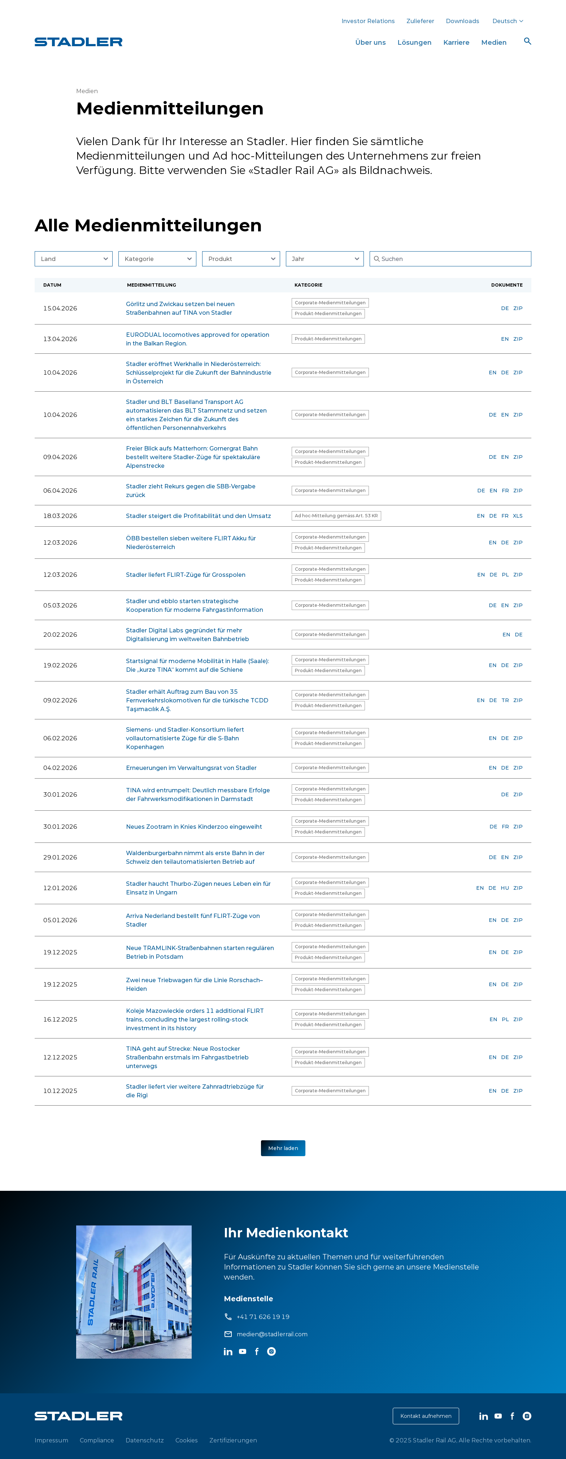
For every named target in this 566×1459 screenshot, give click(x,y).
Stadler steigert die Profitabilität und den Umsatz (198, 515)
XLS (518, 516)
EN (505, 339)
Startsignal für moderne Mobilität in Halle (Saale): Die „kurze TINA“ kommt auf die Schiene (197, 665)
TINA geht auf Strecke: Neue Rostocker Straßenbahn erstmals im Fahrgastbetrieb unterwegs (187, 1057)
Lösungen (414, 42)
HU (505, 888)
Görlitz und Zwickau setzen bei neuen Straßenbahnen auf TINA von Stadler (180, 308)
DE (505, 308)
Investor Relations (368, 21)
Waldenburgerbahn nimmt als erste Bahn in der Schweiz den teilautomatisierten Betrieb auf (195, 857)
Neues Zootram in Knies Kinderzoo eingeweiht (194, 826)
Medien (494, 42)
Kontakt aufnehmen (426, 1416)
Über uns (370, 42)
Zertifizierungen (233, 1440)
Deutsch (508, 21)
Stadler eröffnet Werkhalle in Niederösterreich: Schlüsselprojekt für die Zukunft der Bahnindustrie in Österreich (198, 372)
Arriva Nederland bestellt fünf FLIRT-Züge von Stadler (193, 920)
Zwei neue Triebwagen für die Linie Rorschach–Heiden (194, 984)
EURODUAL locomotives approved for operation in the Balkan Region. (197, 339)
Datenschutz (145, 1440)
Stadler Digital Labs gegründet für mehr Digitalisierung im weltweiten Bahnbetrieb (187, 635)
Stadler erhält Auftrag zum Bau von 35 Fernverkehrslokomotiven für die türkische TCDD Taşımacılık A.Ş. (197, 700)
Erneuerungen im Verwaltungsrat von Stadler (191, 767)
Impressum (51, 1440)
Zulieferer (420, 21)
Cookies (186, 1440)
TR (505, 700)
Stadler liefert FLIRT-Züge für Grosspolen (185, 574)
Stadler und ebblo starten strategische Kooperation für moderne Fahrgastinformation (194, 605)
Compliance (97, 1440)
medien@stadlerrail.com (272, 1334)
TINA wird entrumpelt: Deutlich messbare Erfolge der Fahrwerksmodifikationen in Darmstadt (198, 794)
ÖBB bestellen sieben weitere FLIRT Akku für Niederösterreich (191, 542)
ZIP (518, 308)
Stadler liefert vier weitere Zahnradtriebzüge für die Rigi (195, 1091)
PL (505, 574)
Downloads (462, 21)
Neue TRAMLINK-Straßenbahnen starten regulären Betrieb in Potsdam (200, 952)
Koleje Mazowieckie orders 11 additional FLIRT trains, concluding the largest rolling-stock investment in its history (195, 1019)
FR (505, 490)
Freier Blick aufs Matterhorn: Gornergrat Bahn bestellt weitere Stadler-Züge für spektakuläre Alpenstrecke (193, 457)
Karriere (456, 42)
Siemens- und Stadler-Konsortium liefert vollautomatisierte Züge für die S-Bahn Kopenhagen (185, 738)
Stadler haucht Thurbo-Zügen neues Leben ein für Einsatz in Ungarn (198, 888)
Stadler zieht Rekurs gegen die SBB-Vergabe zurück (191, 490)
